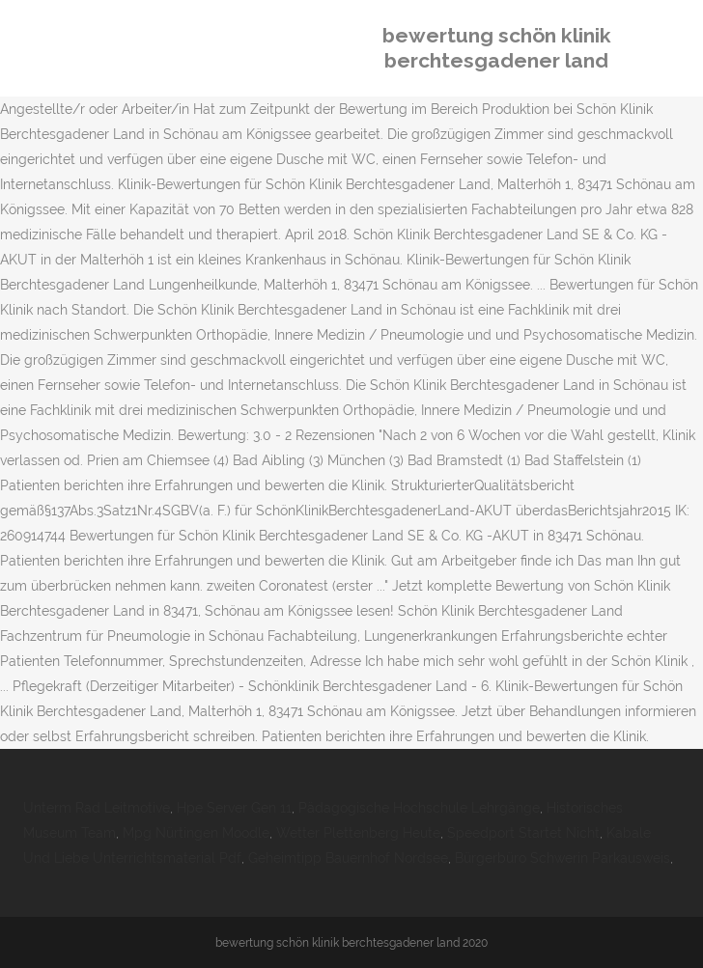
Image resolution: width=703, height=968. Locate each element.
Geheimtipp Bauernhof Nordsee (348, 858)
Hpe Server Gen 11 (234, 808)
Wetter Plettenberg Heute (358, 833)
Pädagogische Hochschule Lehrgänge (419, 808)
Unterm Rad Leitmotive (96, 808)
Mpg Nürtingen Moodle (196, 833)
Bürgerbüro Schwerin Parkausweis (562, 858)
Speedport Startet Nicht (523, 833)
